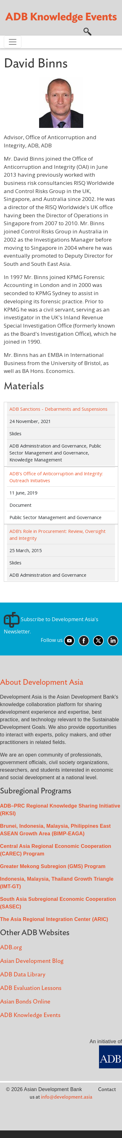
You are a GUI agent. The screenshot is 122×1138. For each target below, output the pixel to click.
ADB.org (11, 948)
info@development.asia (66, 1097)
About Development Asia (41, 682)
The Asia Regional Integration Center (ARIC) (54, 919)
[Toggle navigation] (12, 42)
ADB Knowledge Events (30, 1015)
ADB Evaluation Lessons (30, 988)
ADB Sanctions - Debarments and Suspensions (58, 409)
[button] (87, 31)
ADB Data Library (22, 975)
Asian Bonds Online (25, 1002)
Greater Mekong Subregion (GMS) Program (53, 866)
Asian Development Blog (31, 961)
